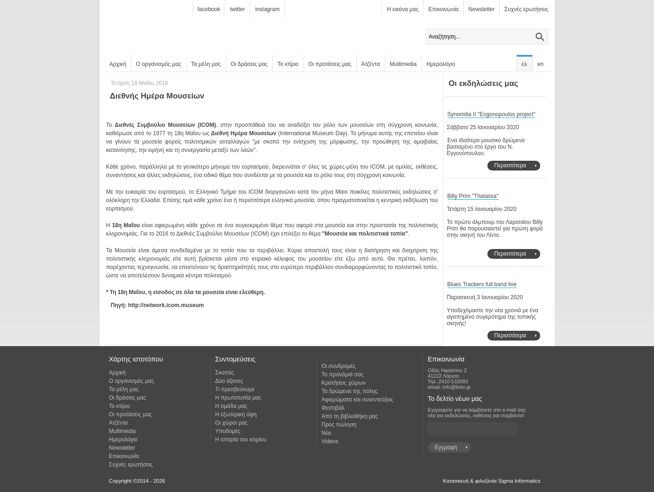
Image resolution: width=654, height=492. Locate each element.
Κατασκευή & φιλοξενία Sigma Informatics (491, 481)
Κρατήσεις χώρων (344, 383)
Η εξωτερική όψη (236, 414)
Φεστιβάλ (333, 408)
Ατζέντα (370, 64)
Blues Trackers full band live (482, 284)
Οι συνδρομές (339, 366)
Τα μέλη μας (206, 64)
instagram (267, 9)
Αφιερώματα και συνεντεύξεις (358, 399)
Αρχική (118, 64)
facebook (209, 9)
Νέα (326, 433)
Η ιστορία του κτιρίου (240, 439)
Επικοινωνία (443, 9)
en (540, 64)
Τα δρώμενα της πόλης (350, 391)
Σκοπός (224, 372)
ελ (524, 64)
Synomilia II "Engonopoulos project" (491, 114)
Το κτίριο (288, 64)
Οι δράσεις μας (249, 64)
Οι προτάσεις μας (329, 64)
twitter (237, 9)
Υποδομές (227, 431)
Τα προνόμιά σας (343, 374)
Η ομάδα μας (231, 406)
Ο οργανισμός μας (158, 64)
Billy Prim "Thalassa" (473, 196)
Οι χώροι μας (231, 423)
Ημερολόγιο (441, 64)
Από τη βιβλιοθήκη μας (350, 416)
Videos (330, 441)
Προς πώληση (339, 424)
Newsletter (481, 9)
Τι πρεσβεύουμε (235, 389)
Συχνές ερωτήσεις (527, 9)
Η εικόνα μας (402, 9)
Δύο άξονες (229, 381)
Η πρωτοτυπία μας (238, 397)
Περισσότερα (510, 165)
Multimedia (403, 64)
